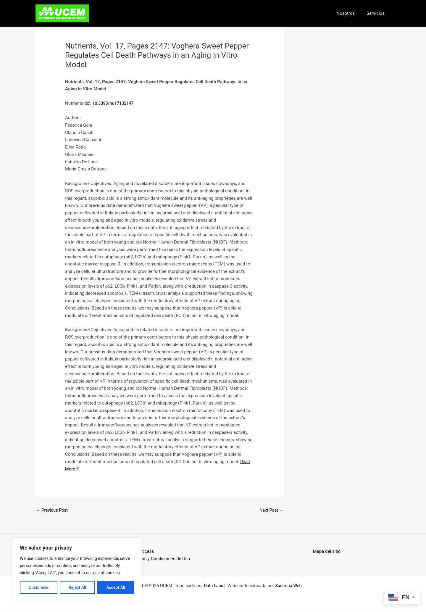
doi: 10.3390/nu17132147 (109, 103)
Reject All (77, 587)
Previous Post (52, 510)
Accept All (115, 587)
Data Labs (213, 586)
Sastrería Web (289, 586)
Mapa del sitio (327, 551)
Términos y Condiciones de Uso (159, 559)
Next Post (271, 510)
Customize (39, 587)
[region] (77, 569)
